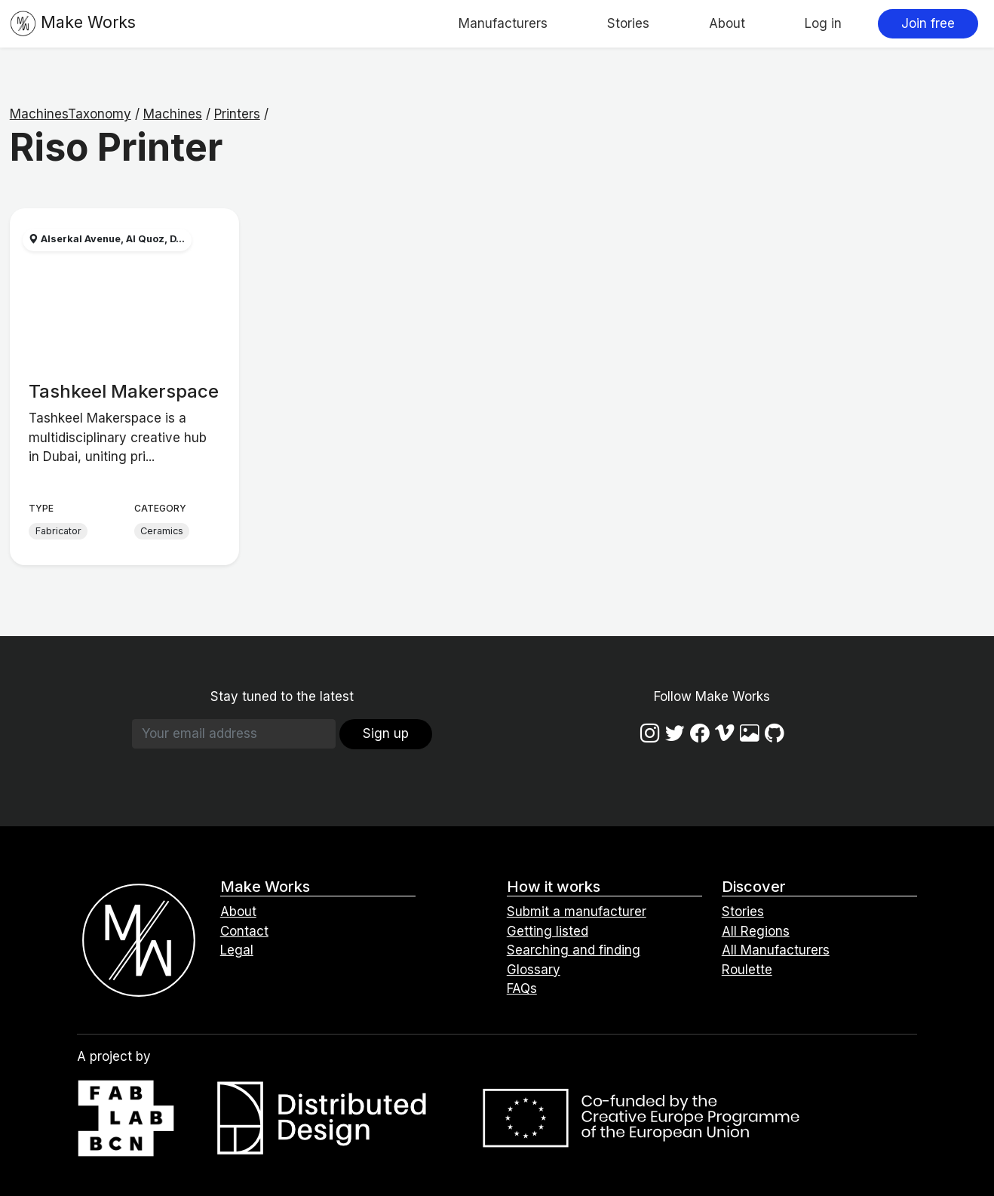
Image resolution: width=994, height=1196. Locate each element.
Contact (244, 931)
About (727, 23)
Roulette (747, 969)
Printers (237, 113)
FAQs (522, 988)
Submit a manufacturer (576, 911)
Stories (628, 23)
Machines (172, 113)
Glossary (533, 969)
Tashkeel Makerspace (124, 391)
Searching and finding (573, 950)
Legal (236, 950)
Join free (928, 23)
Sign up (386, 733)
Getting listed (547, 931)
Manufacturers (503, 23)
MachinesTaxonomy (70, 113)
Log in (823, 23)
